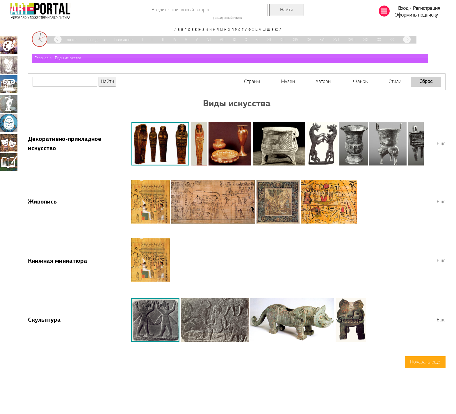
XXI (392, 40)
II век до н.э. (96, 40)
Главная (42, 58)
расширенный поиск (227, 18)
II (152, 40)
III (163, 40)
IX (234, 40)
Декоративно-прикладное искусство (8, 123)
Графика (8, 65)
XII (269, 40)
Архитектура (8, 84)
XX (379, 40)
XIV (295, 40)
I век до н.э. (123, 40)
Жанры (360, 81)
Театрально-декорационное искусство (8, 143)
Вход (403, 8)
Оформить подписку (416, 15)
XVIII (351, 40)
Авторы (323, 81)
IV (174, 40)
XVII (336, 40)
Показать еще (425, 362)
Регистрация (426, 8)
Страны (252, 81)
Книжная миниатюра (57, 261)
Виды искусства (68, 58)
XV (309, 40)
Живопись (42, 202)
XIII (282, 40)
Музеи (288, 81)
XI (257, 40)
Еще (441, 144)
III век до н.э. (66, 40)
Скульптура (44, 320)
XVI (322, 40)
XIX (365, 40)
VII (209, 40)
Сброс (425, 81)
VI (197, 40)
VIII (222, 40)
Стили (395, 81)
